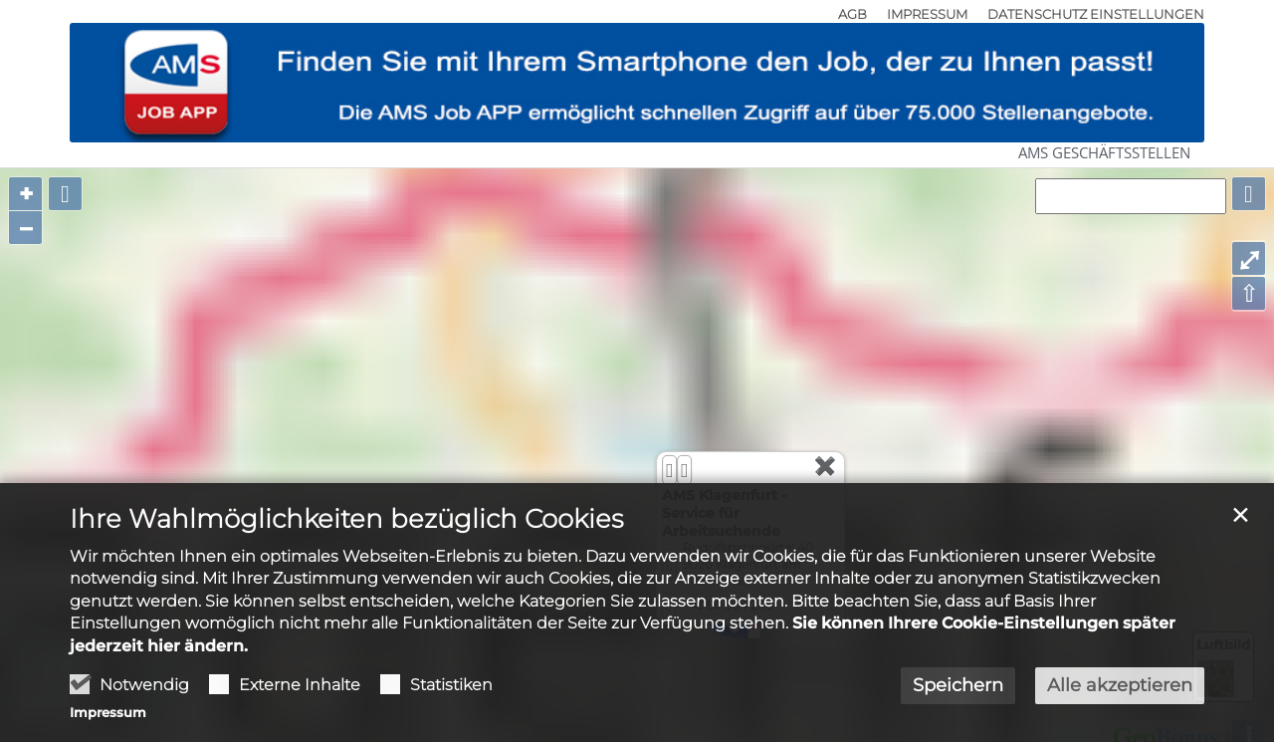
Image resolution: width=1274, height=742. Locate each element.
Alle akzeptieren (1119, 685)
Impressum (108, 712)
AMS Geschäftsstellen (1104, 152)
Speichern (958, 685)
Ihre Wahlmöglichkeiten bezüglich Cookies (346, 519)
